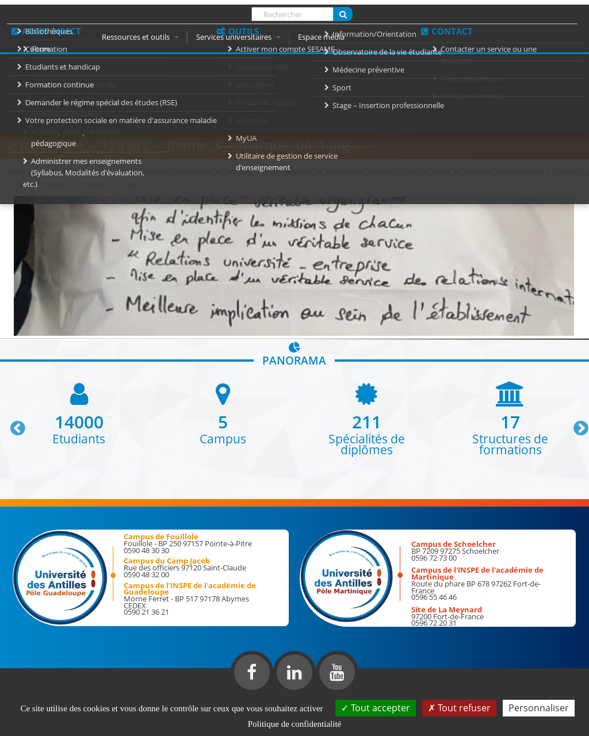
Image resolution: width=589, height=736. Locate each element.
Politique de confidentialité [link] (294, 724)
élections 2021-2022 (349, 96)
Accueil (114, 72)
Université (178, 72)
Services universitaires (238, 37)
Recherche (325, 72)
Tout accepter (375, 708)
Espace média (321, 37)
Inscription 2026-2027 (464, 96)
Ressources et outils (140, 37)
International (496, 72)
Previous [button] (12, 424)
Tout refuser (459, 708)
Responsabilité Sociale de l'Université (198, 96)
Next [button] (576, 424)
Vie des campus (406, 72)
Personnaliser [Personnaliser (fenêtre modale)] (538, 708)
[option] (79, 412)
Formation (252, 72)
